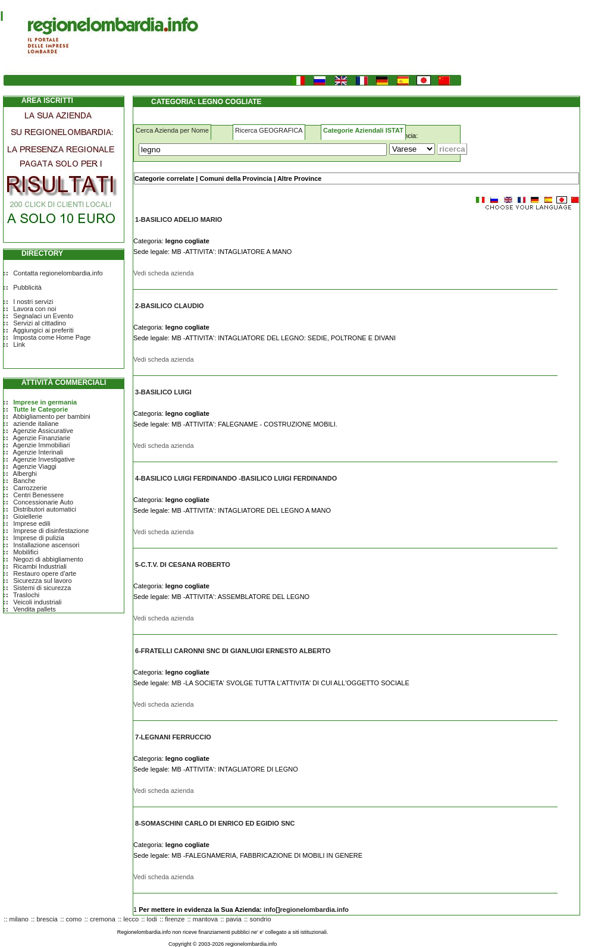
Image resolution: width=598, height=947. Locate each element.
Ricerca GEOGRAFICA (269, 130)
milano (19, 919)
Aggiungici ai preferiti (43, 330)
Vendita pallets (34, 609)
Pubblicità (27, 287)
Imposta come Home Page (51, 337)
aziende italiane (35, 423)
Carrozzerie (30, 487)
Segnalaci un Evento (43, 315)
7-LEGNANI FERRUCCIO (173, 737)
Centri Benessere (38, 494)
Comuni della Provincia (235, 178)
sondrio (260, 919)
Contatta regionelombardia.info (57, 273)
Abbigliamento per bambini (51, 416)
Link (19, 344)
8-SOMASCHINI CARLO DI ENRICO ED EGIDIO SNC (215, 823)
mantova (205, 919)
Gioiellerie (27, 516)
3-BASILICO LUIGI (163, 392)
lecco (131, 919)
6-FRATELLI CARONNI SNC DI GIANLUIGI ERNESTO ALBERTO (232, 650)
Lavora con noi (34, 308)
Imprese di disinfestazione (51, 530)
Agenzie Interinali (38, 452)
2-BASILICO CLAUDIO (169, 305)
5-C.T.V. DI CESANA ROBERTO (182, 564)
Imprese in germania (45, 402)
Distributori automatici (44, 509)
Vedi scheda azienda (163, 273)
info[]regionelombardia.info (306, 909)
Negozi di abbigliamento (48, 559)
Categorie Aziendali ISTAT (363, 130)
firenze (174, 919)
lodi (152, 919)
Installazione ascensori (46, 544)
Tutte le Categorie (40, 409)
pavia (234, 919)
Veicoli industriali (37, 602)
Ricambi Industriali (40, 566)
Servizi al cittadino (39, 323)
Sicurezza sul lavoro (42, 580)
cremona (102, 919)
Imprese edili (31, 523)
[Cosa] (263, 149)
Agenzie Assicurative (43, 430)
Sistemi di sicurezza (42, 587)
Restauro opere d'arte (44, 573)
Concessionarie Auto (43, 502)
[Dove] (412, 149)
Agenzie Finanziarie (42, 437)
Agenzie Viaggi (35, 466)
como (74, 919)
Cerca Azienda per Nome (172, 130)
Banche (24, 480)
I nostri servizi (33, 301)
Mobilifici (25, 552)
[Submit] (452, 149)
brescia (46, 919)
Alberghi (25, 473)
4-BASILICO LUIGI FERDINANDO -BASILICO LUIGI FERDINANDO (236, 478)
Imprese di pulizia (38, 537)
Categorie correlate (164, 178)
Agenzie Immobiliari (41, 445)
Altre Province (299, 178)
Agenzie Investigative (44, 459)
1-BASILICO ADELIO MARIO (178, 219)
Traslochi (26, 594)
